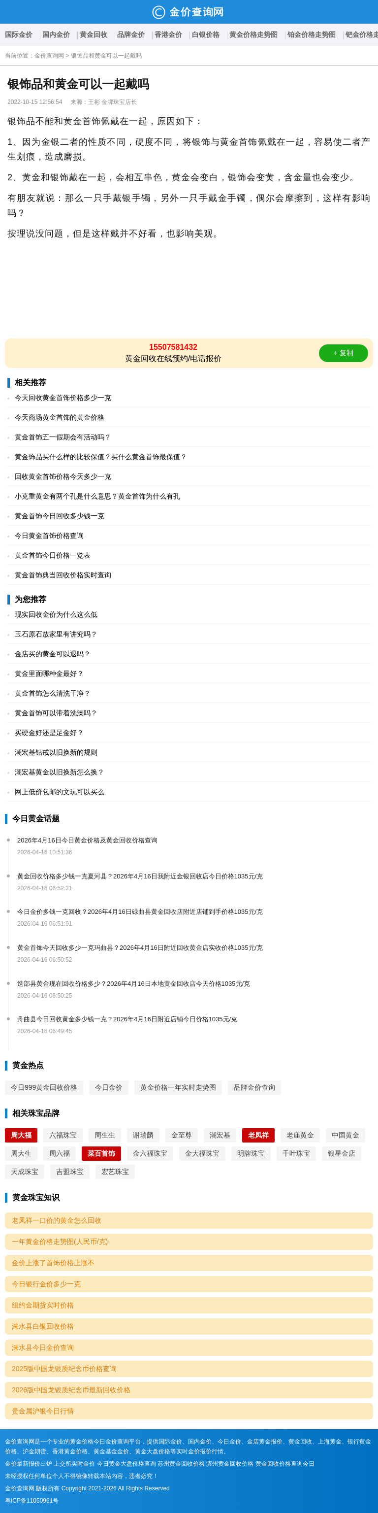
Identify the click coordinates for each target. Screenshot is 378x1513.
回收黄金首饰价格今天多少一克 (63, 476)
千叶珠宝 (296, 1153)
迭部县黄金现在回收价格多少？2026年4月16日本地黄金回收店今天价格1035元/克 (133, 983)
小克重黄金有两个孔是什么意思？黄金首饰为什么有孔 (97, 496)
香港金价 (168, 34)
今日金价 (109, 1087)
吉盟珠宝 (70, 1172)
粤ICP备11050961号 (32, 1500)
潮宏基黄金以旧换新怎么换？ (59, 772)
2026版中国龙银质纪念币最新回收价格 (71, 1390)
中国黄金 (345, 1135)
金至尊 (181, 1135)
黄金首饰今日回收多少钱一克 (59, 516)
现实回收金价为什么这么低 (56, 614)
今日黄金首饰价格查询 (49, 535)
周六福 (59, 1153)
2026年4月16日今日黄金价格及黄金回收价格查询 (87, 840)
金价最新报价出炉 (28, 1463)
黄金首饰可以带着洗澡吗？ (56, 713)
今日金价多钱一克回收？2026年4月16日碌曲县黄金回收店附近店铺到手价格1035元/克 (140, 911)
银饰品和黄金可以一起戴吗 (106, 55)
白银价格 (206, 34)
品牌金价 (131, 34)
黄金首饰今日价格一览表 (53, 555)
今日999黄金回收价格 (44, 1087)
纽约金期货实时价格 (43, 1305)
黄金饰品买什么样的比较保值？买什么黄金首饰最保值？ (101, 457)
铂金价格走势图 (311, 34)
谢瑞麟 (143, 1135)
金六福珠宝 (150, 1153)
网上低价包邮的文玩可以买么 (59, 792)
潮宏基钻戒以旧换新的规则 (56, 752)
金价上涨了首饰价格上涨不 (53, 1263)
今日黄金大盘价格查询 (126, 1463)
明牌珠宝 (251, 1153)
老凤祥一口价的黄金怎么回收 (56, 1220)
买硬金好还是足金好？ (49, 733)
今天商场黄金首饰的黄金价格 (59, 417)
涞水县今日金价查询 (43, 1347)
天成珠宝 (24, 1172)
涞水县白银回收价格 (43, 1326)
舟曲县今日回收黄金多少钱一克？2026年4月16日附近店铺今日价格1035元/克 (127, 1019)
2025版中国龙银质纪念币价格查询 (64, 1369)
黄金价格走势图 (253, 34)
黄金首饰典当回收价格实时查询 (63, 575)
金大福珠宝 (202, 1153)
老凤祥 (258, 1135)
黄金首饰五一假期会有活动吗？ (63, 437)
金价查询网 (49, 55)
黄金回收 (93, 34)
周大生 (21, 1153)
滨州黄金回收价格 (229, 1463)
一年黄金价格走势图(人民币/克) (60, 1241)
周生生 (104, 1135)
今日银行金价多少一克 (46, 1284)
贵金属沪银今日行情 (43, 1411)
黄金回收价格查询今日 (285, 1463)
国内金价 (56, 34)
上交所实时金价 (74, 1463)
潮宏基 (220, 1135)
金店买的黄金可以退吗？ (53, 654)
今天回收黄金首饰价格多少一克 (63, 398)
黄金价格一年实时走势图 (178, 1087)
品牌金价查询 (254, 1087)
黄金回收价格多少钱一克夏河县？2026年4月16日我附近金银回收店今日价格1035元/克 (140, 876)
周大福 (21, 1135)
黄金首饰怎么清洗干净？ (53, 693)
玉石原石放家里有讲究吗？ (56, 634)
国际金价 (18, 34)
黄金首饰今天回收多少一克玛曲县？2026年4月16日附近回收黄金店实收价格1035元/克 (140, 947)
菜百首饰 (101, 1153)
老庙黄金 (300, 1135)
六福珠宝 (63, 1135)
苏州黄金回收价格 (181, 1463)
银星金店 (341, 1153)
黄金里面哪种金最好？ (49, 673)
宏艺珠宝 (115, 1172)
